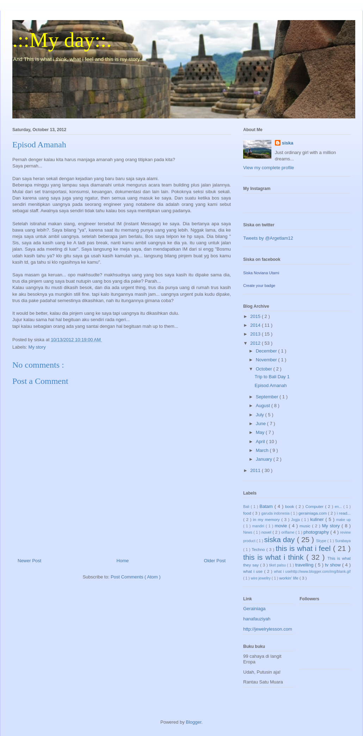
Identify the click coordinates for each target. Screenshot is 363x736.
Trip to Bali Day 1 (271, 376)
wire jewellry (261, 578)
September (267, 396)
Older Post (215, 560)
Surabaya (343, 541)
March (263, 450)
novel (267, 532)
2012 (256, 343)
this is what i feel (304, 548)
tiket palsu (278, 565)
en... (339, 507)
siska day (280, 539)
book (290, 506)
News (248, 532)
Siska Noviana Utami (261, 273)
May (261, 432)
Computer (315, 506)
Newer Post (29, 560)
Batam (266, 506)
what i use (253, 571)
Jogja (296, 520)
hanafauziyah (256, 618)
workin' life (289, 578)
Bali (247, 507)
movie (282, 525)
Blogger (193, 722)
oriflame (288, 532)
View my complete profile (268, 167)
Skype (321, 541)
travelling (305, 565)
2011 (256, 470)
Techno (259, 549)
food (247, 513)
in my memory (267, 519)
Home (123, 560)
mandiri (259, 526)
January (264, 459)
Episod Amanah (270, 385)
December (267, 351)
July (260, 414)
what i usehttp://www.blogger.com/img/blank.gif (312, 572)
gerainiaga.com (313, 513)
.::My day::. (62, 39)
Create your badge (259, 285)
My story (37, 347)
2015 (256, 316)
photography (316, 532)
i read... (344, 513)
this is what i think (274, 557)
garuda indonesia (275, 513)
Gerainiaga (254, 608)
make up (343, 520)
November (267, 359)
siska (288, 143)
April (261, 441)
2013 (256, 334)
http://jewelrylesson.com (267, 629)
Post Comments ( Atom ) (136, 576)
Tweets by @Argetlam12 (268, 238)
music (306, 525)
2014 (256, 325)
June (261, 423)
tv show (333, 565)
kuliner (317, 519)
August (263, 405)
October (264, 369)
